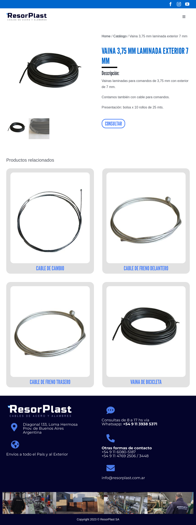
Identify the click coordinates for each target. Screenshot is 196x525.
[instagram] (179, 4)
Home (106, 36)
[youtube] (187, 4)
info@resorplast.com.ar (123, 478)
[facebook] (171, 4)
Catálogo (120, 36)
